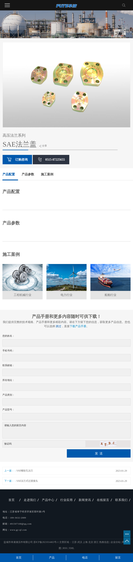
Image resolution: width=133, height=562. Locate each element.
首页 (11, 500)
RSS (65, 548)
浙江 (96, 542)
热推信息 (104, 542)
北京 (91, 542)
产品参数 (28, 174)
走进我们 (30, 500)
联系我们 (121, 500)
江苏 (74, 542)
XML (71, 548)
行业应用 (66, 500)
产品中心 (48, 500)
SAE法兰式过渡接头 (27, 481)
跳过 (58, 326)
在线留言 (103, 500)
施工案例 (47, 174)
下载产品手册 (78, 326)
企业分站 (115, 542)
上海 (85, 542)
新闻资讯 (85, 500)
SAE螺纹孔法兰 (24, 470)
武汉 (80, 542)
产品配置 (8, 174)
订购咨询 (17, 159)
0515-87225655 (51, 159)
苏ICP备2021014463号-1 (46, 542)
